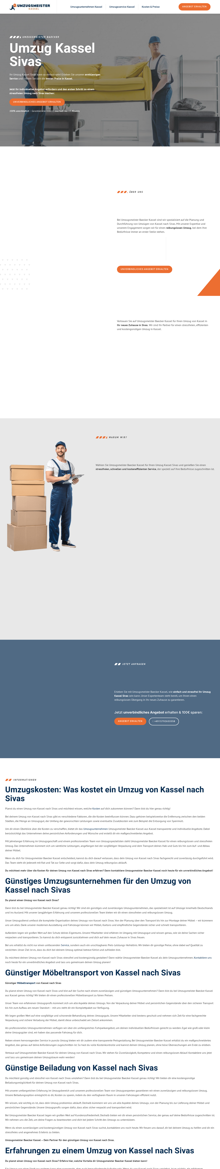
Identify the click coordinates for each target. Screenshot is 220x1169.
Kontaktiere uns (203, 966)
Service (65, 954)
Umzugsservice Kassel (122, 7)
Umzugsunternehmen (95, 837)
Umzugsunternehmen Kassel (86, 7)
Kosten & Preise (151, 7)
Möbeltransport (26, 992)
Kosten (96, 817)
